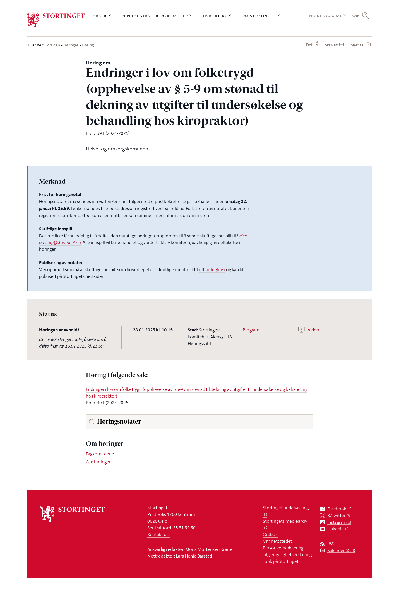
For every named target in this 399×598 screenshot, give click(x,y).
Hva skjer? (215, 16)
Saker (100, 16)
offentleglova (212, 269)
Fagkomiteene (100, 454)
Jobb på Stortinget (281, 561)
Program (251, 330)
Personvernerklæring (283, 548)
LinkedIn (335, 529)
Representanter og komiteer (154, 16)
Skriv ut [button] (331, 44)
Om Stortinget (258, 16)
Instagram (337, 522)
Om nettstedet (277, 541)
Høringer (70, 45)
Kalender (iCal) (341, 550)
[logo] (56, 20)
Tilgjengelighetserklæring (287, 554)
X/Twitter (336, 515)
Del (309, 44)
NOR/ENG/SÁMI (325, 16)
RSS (330, 543)
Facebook (336, 508)
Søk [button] (356, 15)
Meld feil (357, 44)
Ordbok (270, 534)
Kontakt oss (158, 534)
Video (313, 330)
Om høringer (98, 462)
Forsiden (52, 45)
